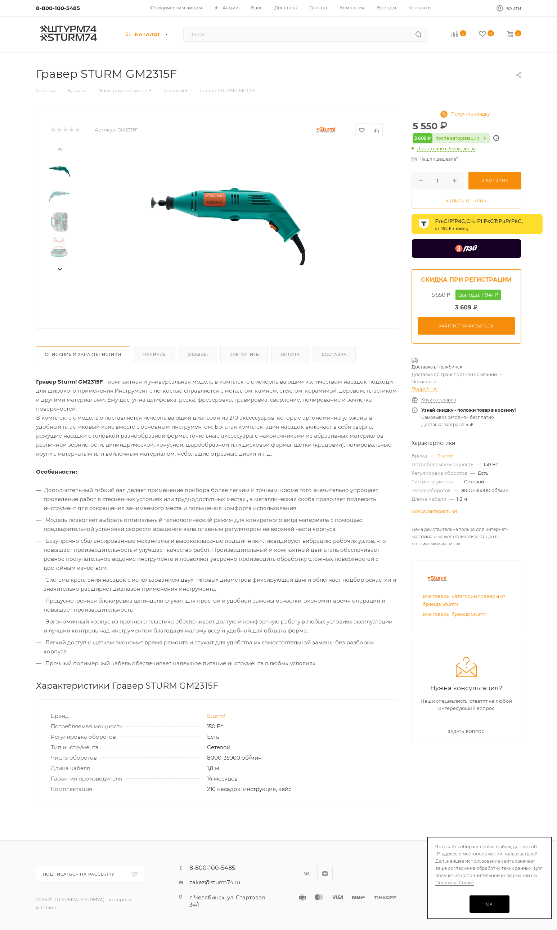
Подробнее (424, 389)
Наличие (154, 354)
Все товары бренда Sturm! (455, 614)
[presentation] (59, 149)
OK (489, 904)
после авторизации (451, 138)
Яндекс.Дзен (325, 873)
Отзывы (198, 354)
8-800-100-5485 (58, 8)
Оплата (290, 354)
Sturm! (216, 715)
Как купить (244, 354)
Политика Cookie (454, 882)
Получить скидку (470, 114)
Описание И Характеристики (83, 354)
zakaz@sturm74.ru (214, 882)
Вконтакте (306, 873)
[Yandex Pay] (466, 248)
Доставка (334, 354)
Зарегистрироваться (466, 325)
